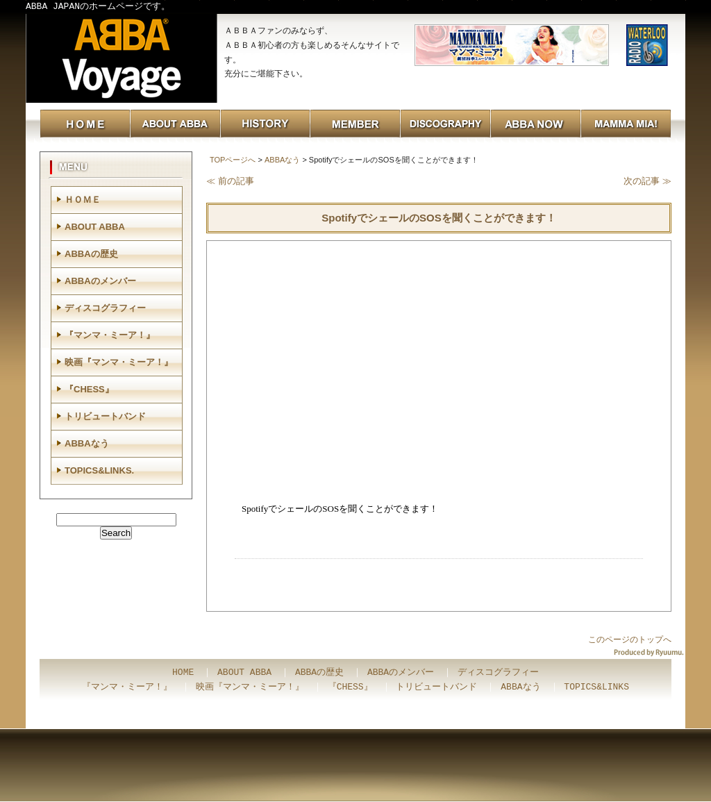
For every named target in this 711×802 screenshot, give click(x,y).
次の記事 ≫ (647, 181)
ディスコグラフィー (105, 308)
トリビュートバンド (105, 416)
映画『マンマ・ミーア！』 (119, 362)
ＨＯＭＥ (83, 199)
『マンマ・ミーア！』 (110, 335)
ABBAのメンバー (100, 281)
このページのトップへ (629, 639)
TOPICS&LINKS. (99, 470)
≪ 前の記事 (230, 181)
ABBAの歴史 (91, 254)
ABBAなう (282, 160)
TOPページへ (233, 160)
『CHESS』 (89, 389)
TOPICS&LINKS (596, 687)
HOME (183, 673)
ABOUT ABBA (95, 227)
